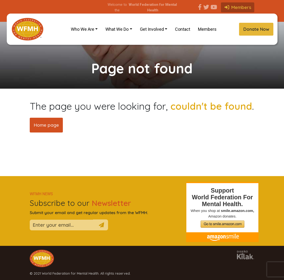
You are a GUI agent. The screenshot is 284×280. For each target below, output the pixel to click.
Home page (46, 125)
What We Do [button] (117, 29)
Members (207, 29)
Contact (182, 29)
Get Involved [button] (152, 29)
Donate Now (256, 29)
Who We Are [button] (82, 29)
